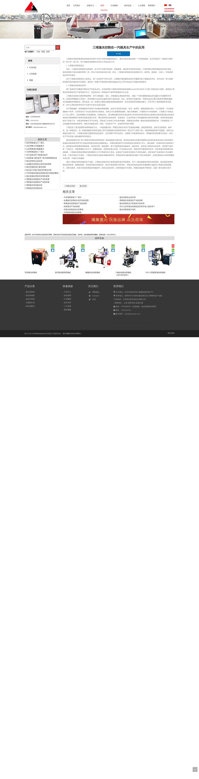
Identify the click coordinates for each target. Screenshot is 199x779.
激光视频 (67, 310)
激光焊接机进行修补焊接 (36, 167)
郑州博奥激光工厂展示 (35, 143)
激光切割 (83, 186)
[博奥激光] (94, 292)
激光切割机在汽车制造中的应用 (132, 203)
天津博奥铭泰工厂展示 (35, 152)
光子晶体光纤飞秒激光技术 (37, 155)
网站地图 (171, 333)
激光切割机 (30, 292)
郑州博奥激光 (149, 323)
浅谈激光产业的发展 (72, 206)
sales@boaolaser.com (39, 127)
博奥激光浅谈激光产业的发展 (37, 179)
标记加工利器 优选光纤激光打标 (39, 170)
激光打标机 (30, 299)
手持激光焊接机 (31, 272)
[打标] (40, 47)
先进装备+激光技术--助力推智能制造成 (41, 158)
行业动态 (32, 67)
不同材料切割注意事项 (72, 212)
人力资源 (67, 306)
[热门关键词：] (57, 47)
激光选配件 (30, 306)
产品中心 (67, 292)
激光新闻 (67, 295)
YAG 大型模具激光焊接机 (155, 272)
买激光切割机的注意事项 (73, 209)
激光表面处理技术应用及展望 (37, 176)
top (195, 769)
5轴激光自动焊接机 (92, 272)
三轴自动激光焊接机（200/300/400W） (123, 274)
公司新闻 (32, 74)
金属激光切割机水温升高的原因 (38, 164)
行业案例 (67, 299)
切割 (48, 52)
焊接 (43, 52)
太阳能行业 (30, 303)
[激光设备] (118, 219)
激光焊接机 (30, 295)
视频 (31, 80)
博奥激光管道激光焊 (34, 185)
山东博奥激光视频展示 (35, 149)
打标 (38, 52)
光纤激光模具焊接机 (63, 272)
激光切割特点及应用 (34, 161)
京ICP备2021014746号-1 (72, 334)
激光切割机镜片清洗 (128, 209)
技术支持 (67, 303)
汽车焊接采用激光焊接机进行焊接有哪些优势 (44, 173)
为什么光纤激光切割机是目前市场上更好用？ (137, 206)
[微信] (94, 296)
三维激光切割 (69, 186)
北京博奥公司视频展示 (35, 146)
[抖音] (94, 299)
